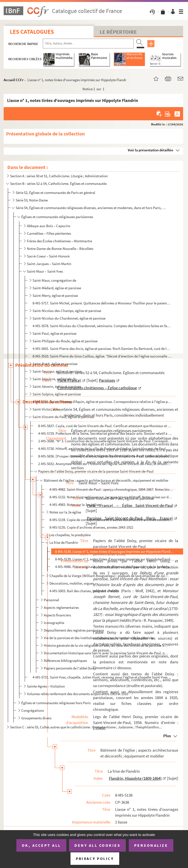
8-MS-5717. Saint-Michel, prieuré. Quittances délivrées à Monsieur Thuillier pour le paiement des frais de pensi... (102, 303)
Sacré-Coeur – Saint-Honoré (48, 256)
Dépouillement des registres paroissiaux (74, 630)
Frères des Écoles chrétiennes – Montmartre (59, 241)
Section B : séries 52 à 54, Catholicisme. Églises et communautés (58, 183)
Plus (167, 735)
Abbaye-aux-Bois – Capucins (48, 225)
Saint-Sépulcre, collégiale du (54, 379)
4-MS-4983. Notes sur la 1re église (74, 504)
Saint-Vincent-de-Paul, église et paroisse (63, 416)
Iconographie (54, 622)
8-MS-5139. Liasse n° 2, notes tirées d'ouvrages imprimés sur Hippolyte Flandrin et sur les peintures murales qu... (114, 559)
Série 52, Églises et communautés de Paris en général (55, 192)
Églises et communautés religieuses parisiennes (57, 216)
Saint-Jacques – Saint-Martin (49, 263)
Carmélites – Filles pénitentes (49, 233)
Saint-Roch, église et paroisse (55, 363)
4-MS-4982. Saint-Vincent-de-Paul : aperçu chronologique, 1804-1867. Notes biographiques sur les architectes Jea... (111, 489)
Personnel (51, 600)
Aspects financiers (57, 615)
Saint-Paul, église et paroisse (54, 333)
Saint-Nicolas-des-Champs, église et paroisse (67, 310)
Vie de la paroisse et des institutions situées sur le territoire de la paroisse (98, 637)
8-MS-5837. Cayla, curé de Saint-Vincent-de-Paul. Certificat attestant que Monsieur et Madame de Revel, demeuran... (105, 425)
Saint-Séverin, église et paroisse (57, 386)
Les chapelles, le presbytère (70, 535)
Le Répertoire (118, 31)
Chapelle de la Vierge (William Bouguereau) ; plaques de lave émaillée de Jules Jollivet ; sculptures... (109, 575)
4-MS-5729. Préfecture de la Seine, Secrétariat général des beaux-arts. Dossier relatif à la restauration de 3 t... (105, 433)
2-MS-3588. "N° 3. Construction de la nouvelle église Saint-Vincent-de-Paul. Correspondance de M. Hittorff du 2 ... (105, 441)
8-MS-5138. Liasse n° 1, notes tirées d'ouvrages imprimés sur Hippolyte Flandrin (114, 551)
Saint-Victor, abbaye (48, 409)
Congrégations (32, 710)
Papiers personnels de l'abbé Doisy (70, 668)
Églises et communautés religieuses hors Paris (56, 703)
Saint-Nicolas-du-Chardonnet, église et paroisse (69, 318)
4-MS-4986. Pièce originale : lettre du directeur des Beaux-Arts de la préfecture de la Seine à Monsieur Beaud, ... (114, 566)
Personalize (151, 845)
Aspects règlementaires (61, 607)
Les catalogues (32, 31)
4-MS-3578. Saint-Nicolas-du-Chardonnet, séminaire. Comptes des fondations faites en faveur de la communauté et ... (102, 325)
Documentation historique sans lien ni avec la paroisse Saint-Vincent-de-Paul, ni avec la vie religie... (106, 653)
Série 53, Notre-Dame (32, 200)
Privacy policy (95, 858)
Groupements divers (36, 718)
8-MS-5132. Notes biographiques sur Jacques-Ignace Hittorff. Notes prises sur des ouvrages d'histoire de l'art (111, 497)
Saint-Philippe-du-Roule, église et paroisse (65, 341)
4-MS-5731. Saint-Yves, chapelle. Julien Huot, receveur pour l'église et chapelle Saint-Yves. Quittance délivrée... (102, 677)
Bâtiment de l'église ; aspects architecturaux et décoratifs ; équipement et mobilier (106, 480)
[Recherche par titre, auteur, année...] (88, 43)
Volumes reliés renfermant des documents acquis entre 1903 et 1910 (77, 693)
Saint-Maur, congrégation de (54, 280)
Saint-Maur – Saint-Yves (45, 271)
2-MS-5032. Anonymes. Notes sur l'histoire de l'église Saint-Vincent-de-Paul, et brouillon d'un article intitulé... (105, 463)
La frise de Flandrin (63, 542)
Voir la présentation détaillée (150, 150)
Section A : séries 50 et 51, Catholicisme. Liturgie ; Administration (59, 176)
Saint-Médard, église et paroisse (57, 288)
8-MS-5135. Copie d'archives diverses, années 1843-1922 (91, 527)
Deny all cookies (97, 845)
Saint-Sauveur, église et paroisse (57, 371)
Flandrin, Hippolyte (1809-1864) (135, 778)
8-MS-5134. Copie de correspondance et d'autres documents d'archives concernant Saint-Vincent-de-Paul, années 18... (111, 519)
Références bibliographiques (65, 660)
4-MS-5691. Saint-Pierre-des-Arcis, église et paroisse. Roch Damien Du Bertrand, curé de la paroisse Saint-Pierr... (102, 348)
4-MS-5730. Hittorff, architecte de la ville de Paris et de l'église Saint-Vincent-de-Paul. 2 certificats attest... (105, 448)
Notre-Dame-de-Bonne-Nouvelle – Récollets (60, 248)
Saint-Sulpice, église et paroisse (57, 394)
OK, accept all (41, 845)
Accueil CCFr (14, 80)
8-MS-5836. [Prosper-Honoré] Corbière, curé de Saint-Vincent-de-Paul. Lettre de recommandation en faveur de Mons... (105, 456)
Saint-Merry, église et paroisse (55, 295)
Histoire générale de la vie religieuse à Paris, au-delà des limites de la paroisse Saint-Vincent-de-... (106, 645)
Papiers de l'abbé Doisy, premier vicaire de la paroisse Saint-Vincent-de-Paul (95, 471)
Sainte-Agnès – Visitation (46, 686)
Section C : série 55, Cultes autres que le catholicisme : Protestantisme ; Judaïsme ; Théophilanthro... (86, 727)
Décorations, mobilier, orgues (71, 583)
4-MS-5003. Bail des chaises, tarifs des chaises (83, 591)
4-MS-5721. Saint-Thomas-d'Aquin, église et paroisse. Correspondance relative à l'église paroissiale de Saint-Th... (102, 401)
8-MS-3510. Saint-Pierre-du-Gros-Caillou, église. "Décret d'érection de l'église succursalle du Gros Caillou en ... (102, 356)
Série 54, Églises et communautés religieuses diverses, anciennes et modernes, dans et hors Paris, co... (91, 207)
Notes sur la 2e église (65, 512)
